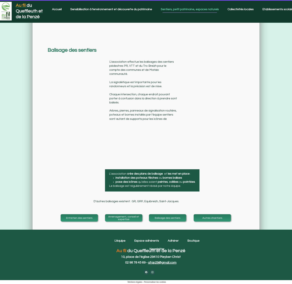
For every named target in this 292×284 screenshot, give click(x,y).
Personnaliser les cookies (155, 282)
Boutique (193, 240)
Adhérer (173, 240)
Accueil (57, 9)
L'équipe (119, 240)
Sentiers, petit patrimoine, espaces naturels (190, 9)
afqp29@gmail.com (162, 262)
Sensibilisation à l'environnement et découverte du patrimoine (111, 9)
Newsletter (156, 249)
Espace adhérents (146, 240)
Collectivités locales (241, 9)
